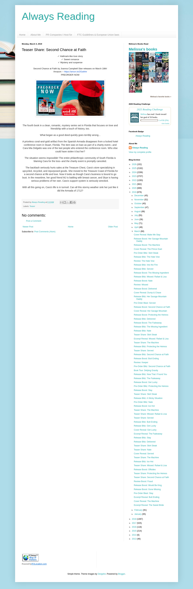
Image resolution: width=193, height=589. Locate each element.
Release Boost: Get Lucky (145, 382)
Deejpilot (102, 574)
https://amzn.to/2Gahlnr (75, 71)
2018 (134, 519)
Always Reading (58, 16)
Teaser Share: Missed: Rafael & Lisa (150, 414)
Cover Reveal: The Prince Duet (148, 249)
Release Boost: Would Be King (148, 485)
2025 (134, 168)
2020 (134, 188)
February (138, 510)
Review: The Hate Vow (144, 261)
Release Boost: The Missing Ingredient (151, 273)
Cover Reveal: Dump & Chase (147, 292)
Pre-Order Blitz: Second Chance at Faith (152, 366)
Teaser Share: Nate (142, 450)
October (138, 203)
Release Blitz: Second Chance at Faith (151, 354)
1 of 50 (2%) (164, 120)
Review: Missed (141, 284)
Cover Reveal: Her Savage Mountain (150, 311)
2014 (134, 535)
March (137, 231)
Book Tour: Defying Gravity (146, 370)
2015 (134, 531)
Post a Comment (33, 221)
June (136, 219)
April (136, 227)
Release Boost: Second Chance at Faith (152, 307)
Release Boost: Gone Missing (147, 489)
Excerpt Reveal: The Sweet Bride (149, 505)
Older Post (113, 227)
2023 (134, 176)
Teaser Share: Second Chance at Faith (151, 477)
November (139, 199)
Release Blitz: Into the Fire (146, 265)
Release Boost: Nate (143, 281)
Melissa (144, 114)
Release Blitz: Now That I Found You (150, 374)
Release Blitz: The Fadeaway (147, 378)
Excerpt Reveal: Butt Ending (146, 497)
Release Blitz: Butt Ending (145, 422)
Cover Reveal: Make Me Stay (147, 234)
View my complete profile (140, 152)
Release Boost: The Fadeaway (148, 323)
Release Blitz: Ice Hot (143, 461)
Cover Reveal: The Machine (146, 501)
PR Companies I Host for (59, 34)
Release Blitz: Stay (142, 437)
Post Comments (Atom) (45, 231)
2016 (134, 527)
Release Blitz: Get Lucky (145, 426)
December (139, 195)
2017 (134, 523)
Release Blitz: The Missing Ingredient (150, 327)
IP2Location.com (39, 564)
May (136, 223)
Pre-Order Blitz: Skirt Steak (146, 253)
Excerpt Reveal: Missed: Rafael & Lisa (151, 339)
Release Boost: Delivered (145, 289)
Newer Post (28, 227)
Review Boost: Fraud (143, 481)
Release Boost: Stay (143, 390)
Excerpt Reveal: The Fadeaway (148, 434)
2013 (134, 539)
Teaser (32, 206)
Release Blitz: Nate (142, 331)
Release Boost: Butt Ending (146, 358)
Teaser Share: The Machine (146, 342)
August (137, 211)
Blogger (121, 574)
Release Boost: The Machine (147, 245)
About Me (36, 34)
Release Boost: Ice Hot (144, 406)
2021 (134, 184)
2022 (134, 180)
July (136, 215)
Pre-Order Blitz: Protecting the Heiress (151, 386)
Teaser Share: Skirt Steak (145, 334)
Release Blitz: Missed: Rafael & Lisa (150, 277)
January (138, 514)
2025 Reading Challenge (150, 109)
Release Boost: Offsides (145, 469)
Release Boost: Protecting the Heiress (151, 315)
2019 (134, 192)
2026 (134, 164)
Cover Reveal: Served (144, 453)
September (139, 207)
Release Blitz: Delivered (144, 319)
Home (22, 34)
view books (165, 123)
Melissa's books (143, 49)
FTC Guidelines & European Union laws (98, 34)
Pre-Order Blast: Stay (143, 493)
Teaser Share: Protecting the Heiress (150, 473)
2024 (134, 172)
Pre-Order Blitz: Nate (143, 402)
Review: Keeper (141, 362)
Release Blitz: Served (143, 269)
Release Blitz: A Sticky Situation (148, 398)
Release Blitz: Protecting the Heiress (150, 346)
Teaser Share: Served (143, 350)
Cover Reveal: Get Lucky (145, 430)
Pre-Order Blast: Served (144, 303)
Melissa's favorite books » (160, 97)
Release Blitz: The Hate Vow (147, 257)
